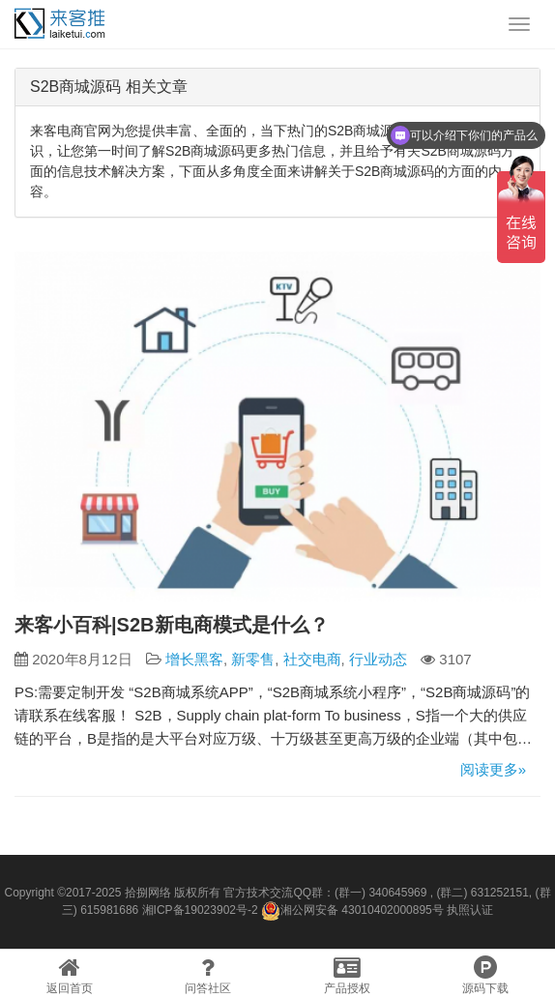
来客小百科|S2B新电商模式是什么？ (172, 624)
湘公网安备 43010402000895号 (352, 911)
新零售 (253, 659)
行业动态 (378, 659)
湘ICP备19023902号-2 (200, 910)
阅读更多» (493, 769)
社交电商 (312, 659)
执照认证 (470, 910)
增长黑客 (194, 659)
